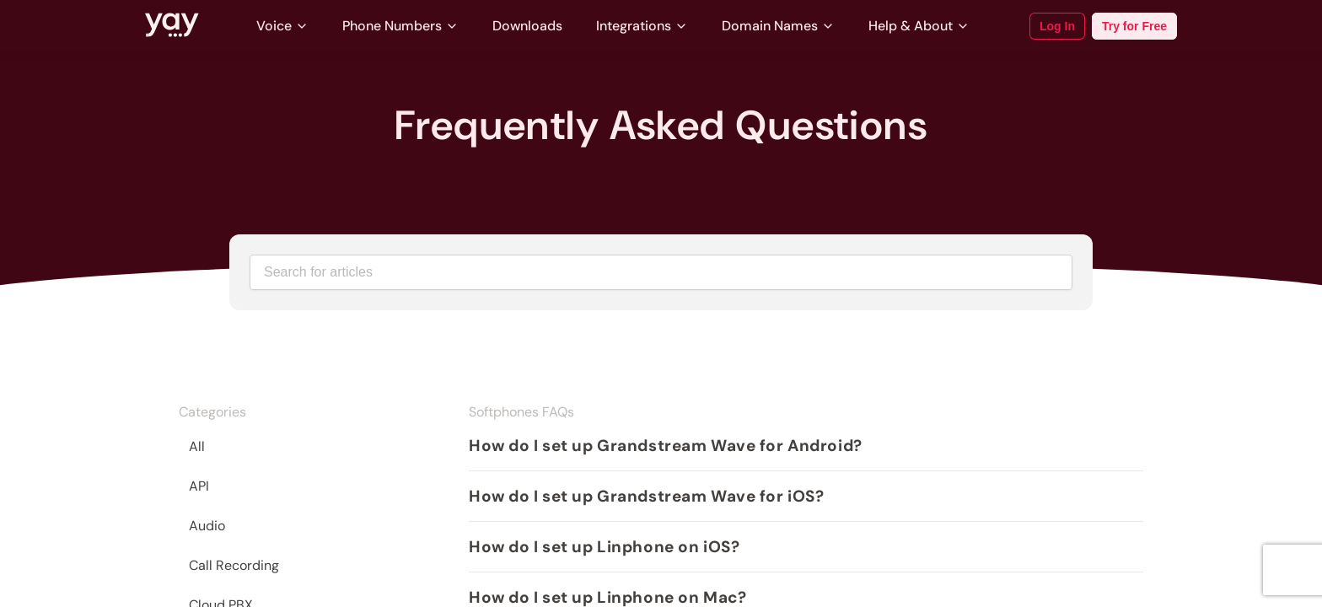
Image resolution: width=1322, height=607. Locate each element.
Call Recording (234, 565)
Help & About (919, 26)
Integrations (642, 26)
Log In (1057, 26)
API (199, 486)
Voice (282, 26)
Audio (207, 525)
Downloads (527, 26)
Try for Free (1134, 26)
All (197, 446)
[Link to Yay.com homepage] (172, 26)
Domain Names (778, 26)
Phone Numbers (400, 26)
